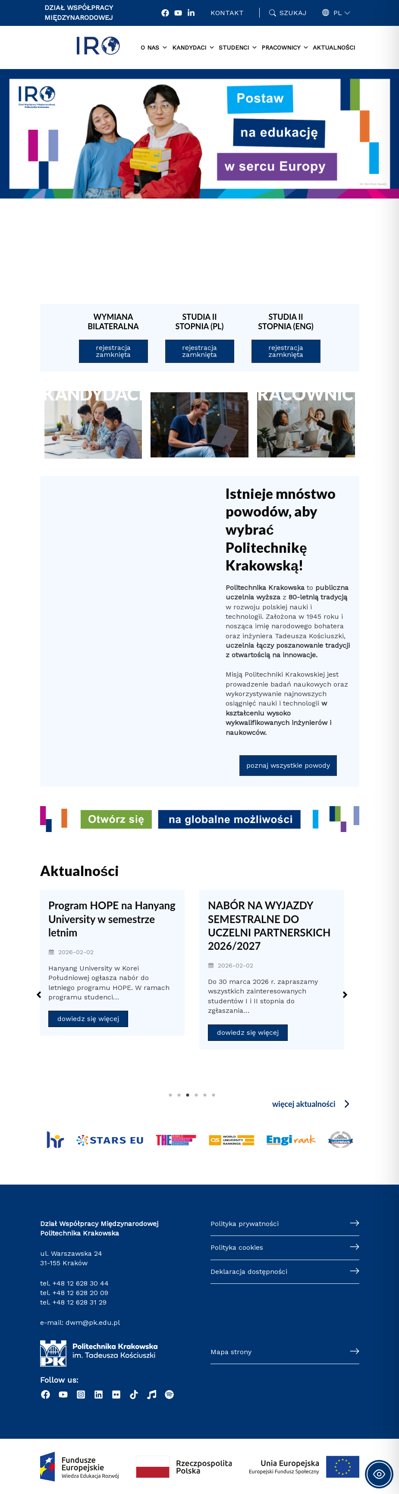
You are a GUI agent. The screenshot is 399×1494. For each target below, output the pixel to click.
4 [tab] (196, 1095)
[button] (322, 251)
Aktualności (334, 47)
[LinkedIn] (98, 1394)
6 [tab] (213, 1095)
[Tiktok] (134, 1394)
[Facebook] (165, 13)
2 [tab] (179, 1095)
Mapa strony (230, 1352)
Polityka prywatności (244, 1224)
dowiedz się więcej (88, 1019)
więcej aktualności (304, 1104)
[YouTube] (178, 13)
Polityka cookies (236, 1247)
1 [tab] (170, 1095)
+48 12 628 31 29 (80, 1302)
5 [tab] (205, 1095)
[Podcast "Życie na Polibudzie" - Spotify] (169, 1394)
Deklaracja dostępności (248, 1271)
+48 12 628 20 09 (80, 1293)
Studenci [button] (238, 48)
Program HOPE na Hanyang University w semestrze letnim (112, 918)
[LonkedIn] (191, 13)
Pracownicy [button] (285, 48)
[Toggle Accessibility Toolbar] (379, 1474)
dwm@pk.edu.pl (93, 1322)
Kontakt (227, 13)
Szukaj (293, 13)
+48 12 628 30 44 (81, 1283)
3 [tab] (187, 1095)
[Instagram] (80, 1394)
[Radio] (151, 1394)
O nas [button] (154, 48)
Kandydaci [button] (193, 48)
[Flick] (116, 1394)
